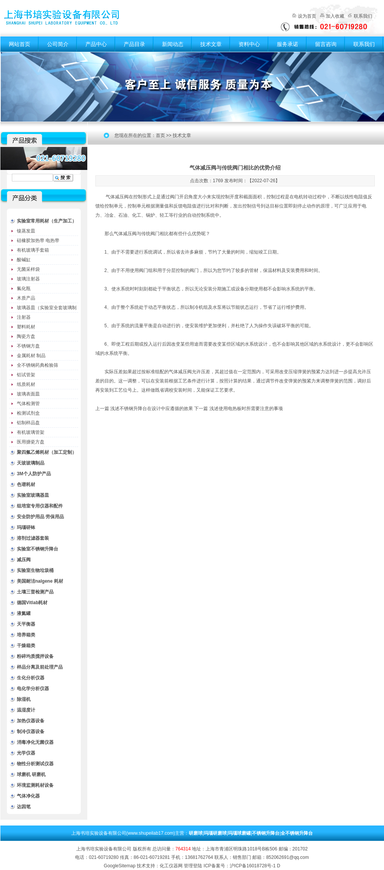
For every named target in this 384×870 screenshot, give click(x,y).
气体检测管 (28, 403)
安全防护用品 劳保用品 (40, 516)
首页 (160, 135)
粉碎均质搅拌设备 (35, 656)
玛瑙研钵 (26, 527)
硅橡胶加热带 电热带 (38, 240)
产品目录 (134, 44)
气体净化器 (28, 796)
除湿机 (24, 699)
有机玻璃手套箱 (33, 250)
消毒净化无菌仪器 (35, 742)
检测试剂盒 (28, 413)
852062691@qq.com (287, 857)
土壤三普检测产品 (35, 592)
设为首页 (307, 16)
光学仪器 (26, 753)
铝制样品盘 (28, 422)
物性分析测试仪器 (35, 763)
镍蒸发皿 (26, 231)
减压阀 (24, 559)
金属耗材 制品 (31, 355)
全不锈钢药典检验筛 (37, 365)
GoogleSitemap (120, 865)
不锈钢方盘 (28, 346)
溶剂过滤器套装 (33, 538)
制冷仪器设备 (30, 731)
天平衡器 (26, 624)
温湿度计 (26, 710)
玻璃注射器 (28, 279)
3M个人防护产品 (34, 473)
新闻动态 (172, 44)
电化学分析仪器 (33, 688)
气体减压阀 (117, 196)
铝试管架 (26, 374)
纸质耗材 (26, 384)
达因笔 (24, 806)
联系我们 (363, 16)
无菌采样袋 (28, 269)
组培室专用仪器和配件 (40, 506)
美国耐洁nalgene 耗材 (40, 581)
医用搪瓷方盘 (30, 442)
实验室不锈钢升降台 (37, 549)
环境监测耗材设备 (35, 785)
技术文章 (211, 44)
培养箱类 (26, 635)
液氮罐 (24, 613)
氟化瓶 (24, 288)
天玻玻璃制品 (30, 463)
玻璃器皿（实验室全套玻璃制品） (47, 309)
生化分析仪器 (30, 678)
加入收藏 (335, 16)
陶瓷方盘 (26, 336)
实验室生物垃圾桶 (35, 570)
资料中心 (249, 44)
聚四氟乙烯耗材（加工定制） (47, 452)
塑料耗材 (26, 327)
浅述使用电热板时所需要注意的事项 (246, 408)
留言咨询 (326, 44)
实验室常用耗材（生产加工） (47, 221)
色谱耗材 (26, 484)
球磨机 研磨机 (31, 774)
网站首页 (19, 44)
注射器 (24, 317)
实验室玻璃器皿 (33, 495)
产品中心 (96, 44)
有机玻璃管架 (30, 432)
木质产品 (26, 298)
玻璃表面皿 (28, 394)
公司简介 (58, 44)
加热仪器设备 (30, 720)
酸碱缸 (24, 259)
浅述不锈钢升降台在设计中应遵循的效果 (151, 408)
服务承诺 (287, 44)
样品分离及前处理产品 (40, 667)
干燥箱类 (26, 645)
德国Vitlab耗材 (32, 602)
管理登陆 (193, 865)
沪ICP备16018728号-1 (253, 865)
